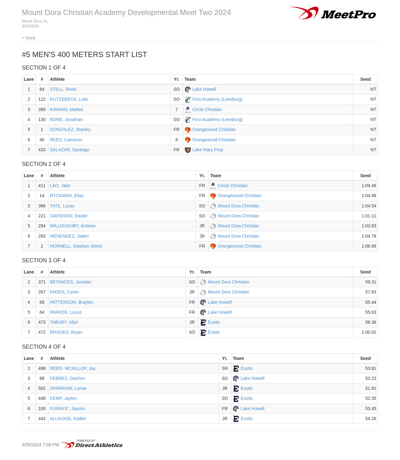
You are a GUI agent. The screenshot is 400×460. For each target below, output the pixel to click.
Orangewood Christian (214, 129)
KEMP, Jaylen (63, 398)
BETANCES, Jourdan (71, 281)
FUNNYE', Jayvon (67, 408)
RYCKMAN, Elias (67, 195)
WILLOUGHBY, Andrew (73, 225)
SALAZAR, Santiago (70, 149)
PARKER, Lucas (66, 312)
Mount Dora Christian (238, 205)
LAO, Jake (60, 185)
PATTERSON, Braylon (71, 302)
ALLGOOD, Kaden (68, 418)
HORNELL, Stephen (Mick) (76, 246)
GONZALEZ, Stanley (70, 129)
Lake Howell (204, 89)
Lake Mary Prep (207, 149)
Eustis (214, 322)
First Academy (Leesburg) (217, 99)
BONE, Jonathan (66, 119)
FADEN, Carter (64, 291)
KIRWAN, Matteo (66, 109)
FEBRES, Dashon (67, 378)
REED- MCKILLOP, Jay (73, 368)
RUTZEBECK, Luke (69, 99)
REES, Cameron (66, 139)
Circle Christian (207, 109)
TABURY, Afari (64, 322)
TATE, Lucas (62, 205)
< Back (28, 37)
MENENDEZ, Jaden (69, 236)
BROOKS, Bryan (66, 332)
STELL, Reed (63, 89)
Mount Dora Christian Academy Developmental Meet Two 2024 (126, 12)
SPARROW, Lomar (68, 388)
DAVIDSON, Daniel (69, 215)
